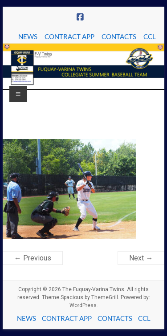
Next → (141, 258)
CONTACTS (119, 36)
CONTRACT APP (69, 36)
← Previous (32, 258)
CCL (149, 36)
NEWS (27, 36)
